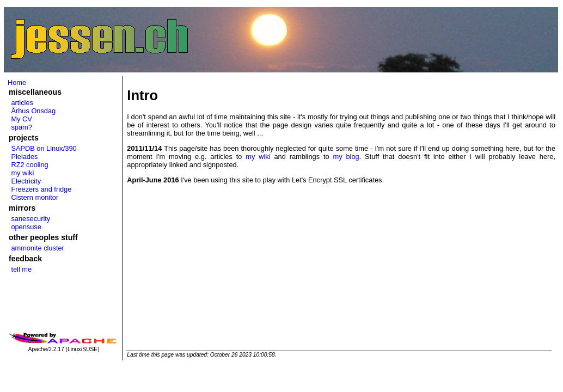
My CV (21, 119)
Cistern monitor (34, 197)
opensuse (26, 227)
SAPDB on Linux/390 (43, 148)
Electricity (26, 181)
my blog (346, 156)
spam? (21, 127)
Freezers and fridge (41, 189)
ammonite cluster (37, 248)
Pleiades (24, 156)
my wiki (22, 173)
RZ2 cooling (29, 165)
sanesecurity (30, 219)
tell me (21, 269)
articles (22, 103)
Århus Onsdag (33, 111)
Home (17, 82)
